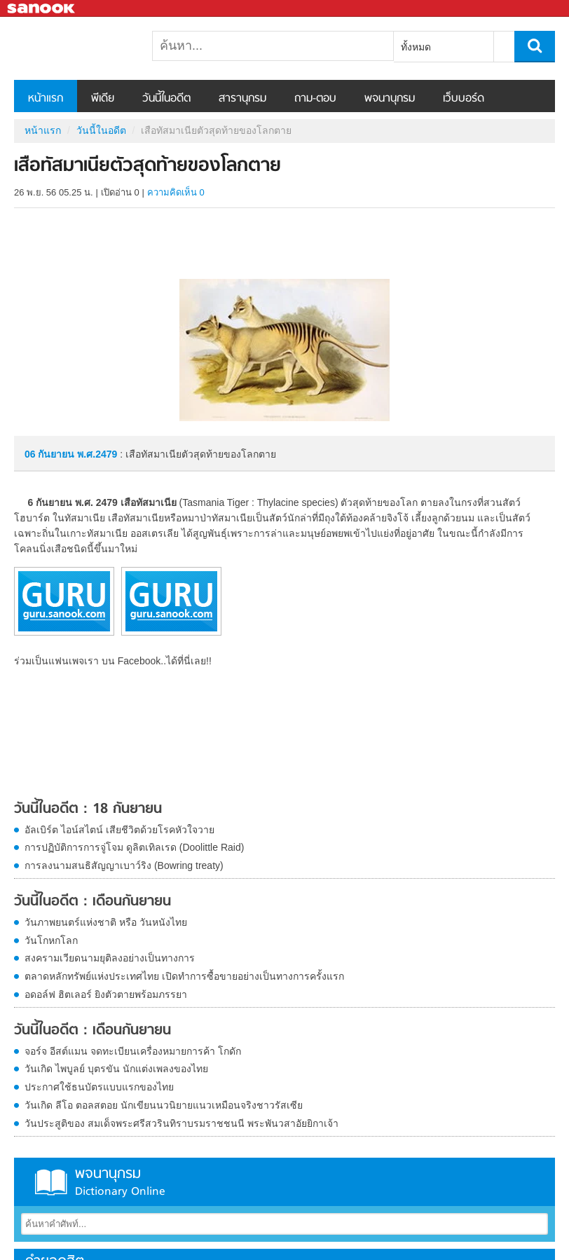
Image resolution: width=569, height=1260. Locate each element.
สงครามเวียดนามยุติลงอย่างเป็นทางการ (110, 958)
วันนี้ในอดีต (166, 99)
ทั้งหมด (416, 47)
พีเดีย (102, 99)
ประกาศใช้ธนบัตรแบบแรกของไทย (99, 1087)
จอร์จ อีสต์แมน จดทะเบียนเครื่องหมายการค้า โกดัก (133, 1051)
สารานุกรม (242, 99)
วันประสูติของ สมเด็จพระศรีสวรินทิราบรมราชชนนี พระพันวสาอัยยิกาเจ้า (181, 1123)
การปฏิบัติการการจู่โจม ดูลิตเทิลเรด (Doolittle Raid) (134, 847)
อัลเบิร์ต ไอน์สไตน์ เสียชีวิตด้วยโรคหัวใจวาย (119, 829)
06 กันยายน (51, 454)
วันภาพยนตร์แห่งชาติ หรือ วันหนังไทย (106, 922)
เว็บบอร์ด (463, 99)
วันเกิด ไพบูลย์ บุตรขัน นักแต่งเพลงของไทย (116, 1068)
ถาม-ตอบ (315, 99)
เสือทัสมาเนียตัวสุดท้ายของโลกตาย (87, 48)
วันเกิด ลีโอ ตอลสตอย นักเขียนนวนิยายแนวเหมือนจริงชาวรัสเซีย (164, 1105)
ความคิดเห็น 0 (176, 192)
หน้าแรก (45, 99)
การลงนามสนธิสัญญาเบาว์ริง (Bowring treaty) (124, 865)
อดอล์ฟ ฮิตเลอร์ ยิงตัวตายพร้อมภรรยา (106, 994)
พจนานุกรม (389, 99)
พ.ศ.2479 (97, 454)
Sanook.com (42, 9)
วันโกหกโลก (51, 940)
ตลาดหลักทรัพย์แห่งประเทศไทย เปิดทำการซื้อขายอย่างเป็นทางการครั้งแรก (184, 976)
